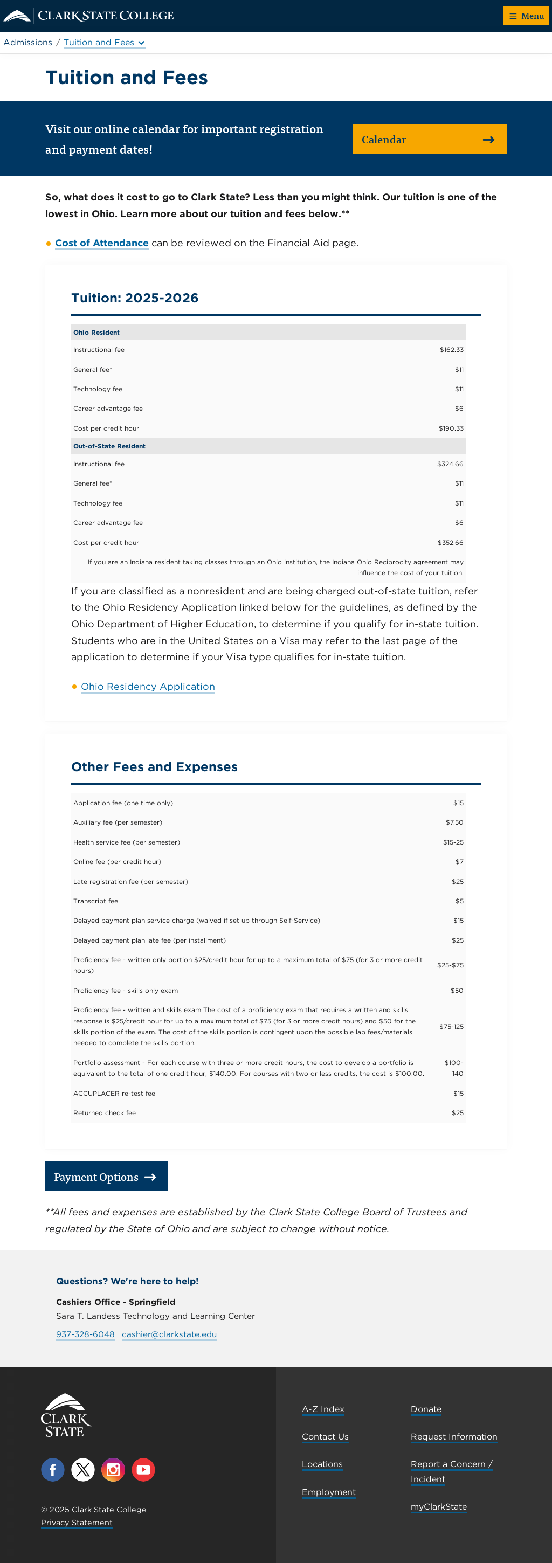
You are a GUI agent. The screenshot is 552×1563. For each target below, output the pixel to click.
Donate (426, 1409)
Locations (322, 1464)
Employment (329, 1492)
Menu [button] (526, 15)
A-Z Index (323, 1409)
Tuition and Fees (105, 42)
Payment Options (105, 1176)
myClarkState (439, 1507)
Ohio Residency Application (148, 686)
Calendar (428, 139)
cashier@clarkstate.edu (169, 1334)
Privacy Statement (77, 1522)
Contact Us (325, 1436)
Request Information (454, 1436)
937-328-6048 (85, 1334)
